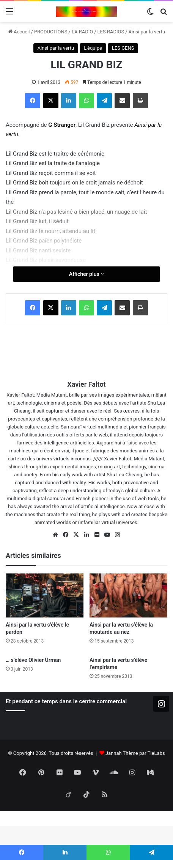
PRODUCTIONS (51, 32)
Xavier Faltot (86, 384)
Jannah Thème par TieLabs (135, 753)
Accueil (19, 32)
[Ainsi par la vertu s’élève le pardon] (44, 595)
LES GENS (123, 48)
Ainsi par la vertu (147, 32)
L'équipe (93, 48)
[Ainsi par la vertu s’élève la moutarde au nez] (128, 595)
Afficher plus (86, 274)
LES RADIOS (111, 32)
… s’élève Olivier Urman (33, 660)
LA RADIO (82, 32)
